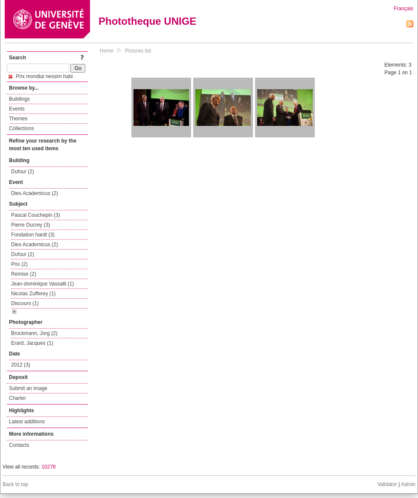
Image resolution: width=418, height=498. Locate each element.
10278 (48, 467)
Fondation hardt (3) (33, 235)
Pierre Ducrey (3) (30, 225)
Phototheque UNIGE (147, 21)
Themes (18, 119)
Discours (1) (25, 303)
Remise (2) (23, 274)
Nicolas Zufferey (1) (33, 294)
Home (106, 51)
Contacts (19, 445)
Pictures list (138, 51)
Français (403, 9)
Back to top (15, 484)
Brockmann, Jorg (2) (34, 333)
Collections (21, 128)
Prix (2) (19, 264)
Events (17, 109)
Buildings (19, 99)
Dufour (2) (22, 172)
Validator (387, 484)
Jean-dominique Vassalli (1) (42, 284)
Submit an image (28, 388)
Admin (408, 484)
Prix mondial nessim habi (41, 76)
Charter (17, 398)
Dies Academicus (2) (34, 193)
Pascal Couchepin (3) (35, 215)
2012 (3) (20, 365)
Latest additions (27, 422)
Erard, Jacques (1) (32, 343)
